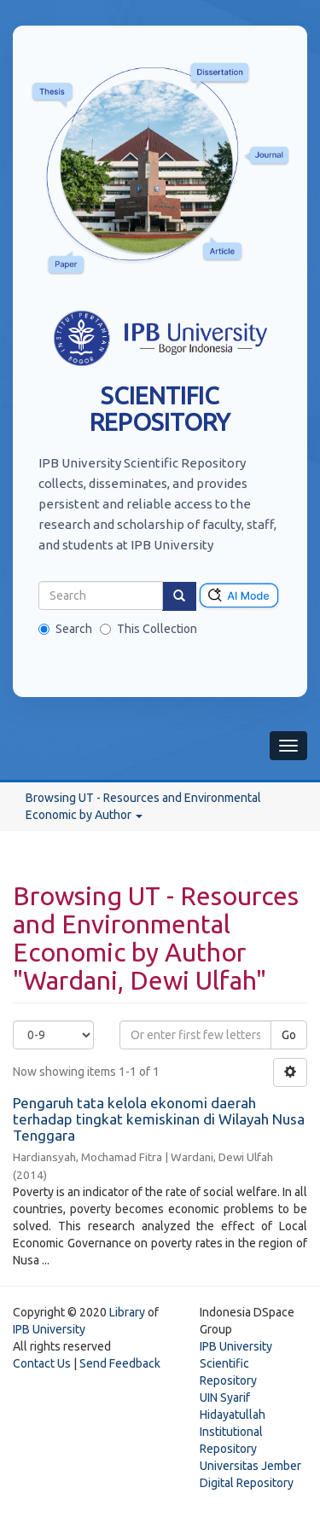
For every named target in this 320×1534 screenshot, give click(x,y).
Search (65, 629)
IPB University (49, 1329)
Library (127, 1312)
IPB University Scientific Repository (236, 1363)
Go (289, 1035)
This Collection (148, 629)
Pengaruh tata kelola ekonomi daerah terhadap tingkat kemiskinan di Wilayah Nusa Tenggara (159, 1118)
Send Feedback (119, 1363)
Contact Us (42, 1363)
